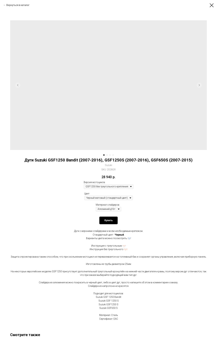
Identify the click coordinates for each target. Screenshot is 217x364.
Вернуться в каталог (17, 5)
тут (129, 238)
